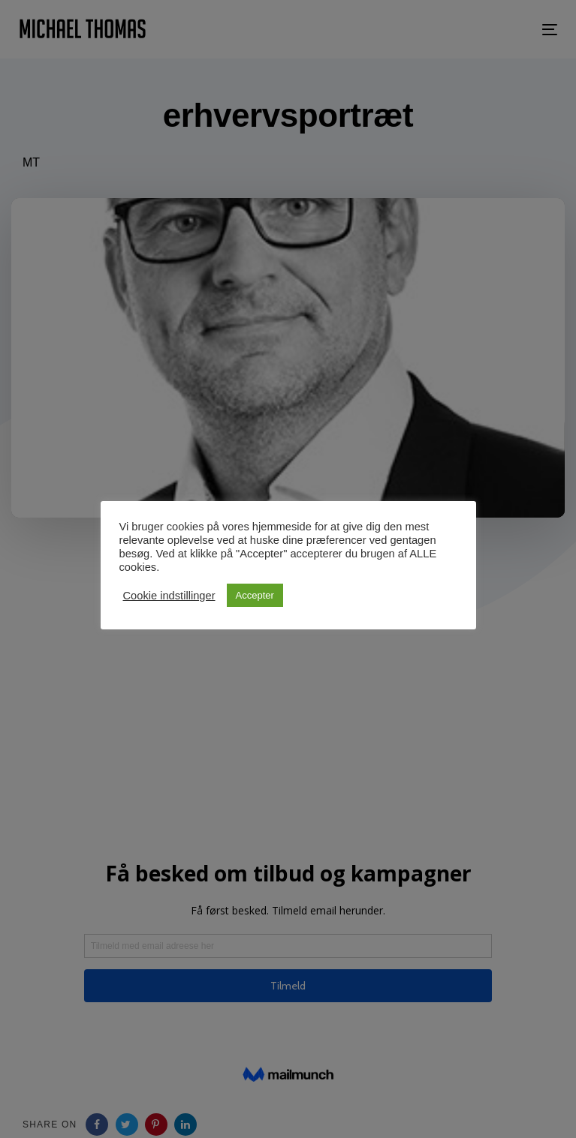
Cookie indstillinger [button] (169, 596)
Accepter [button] (255, 595)
